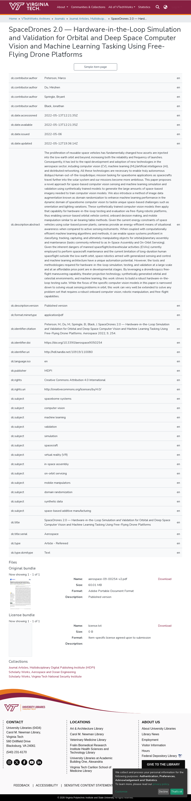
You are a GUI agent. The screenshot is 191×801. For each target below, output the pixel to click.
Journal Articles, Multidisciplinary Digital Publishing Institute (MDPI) (88, 19)
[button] (165, 7)
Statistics (144, 7)
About (61, 7)
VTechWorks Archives (35, 19)
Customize (121, 791)
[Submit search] (157, 7)
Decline (163, 791)
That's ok (176, 791)
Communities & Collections (88, 7)
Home (13, 19)
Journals (60, 19)
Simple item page (95, 67)
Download (164, 579)
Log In (176, 7)
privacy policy (161, 784)
